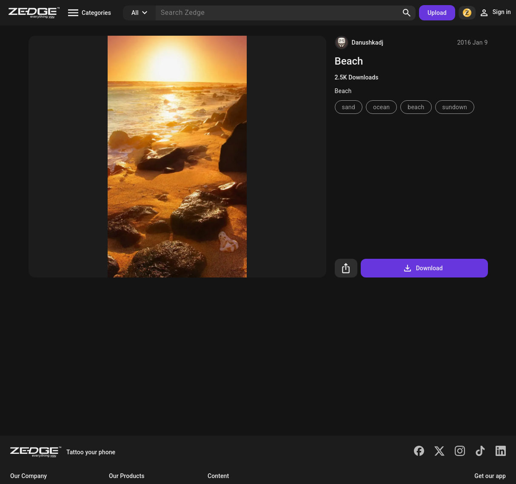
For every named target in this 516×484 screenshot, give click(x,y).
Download (422, 268)
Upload (437, 12)
